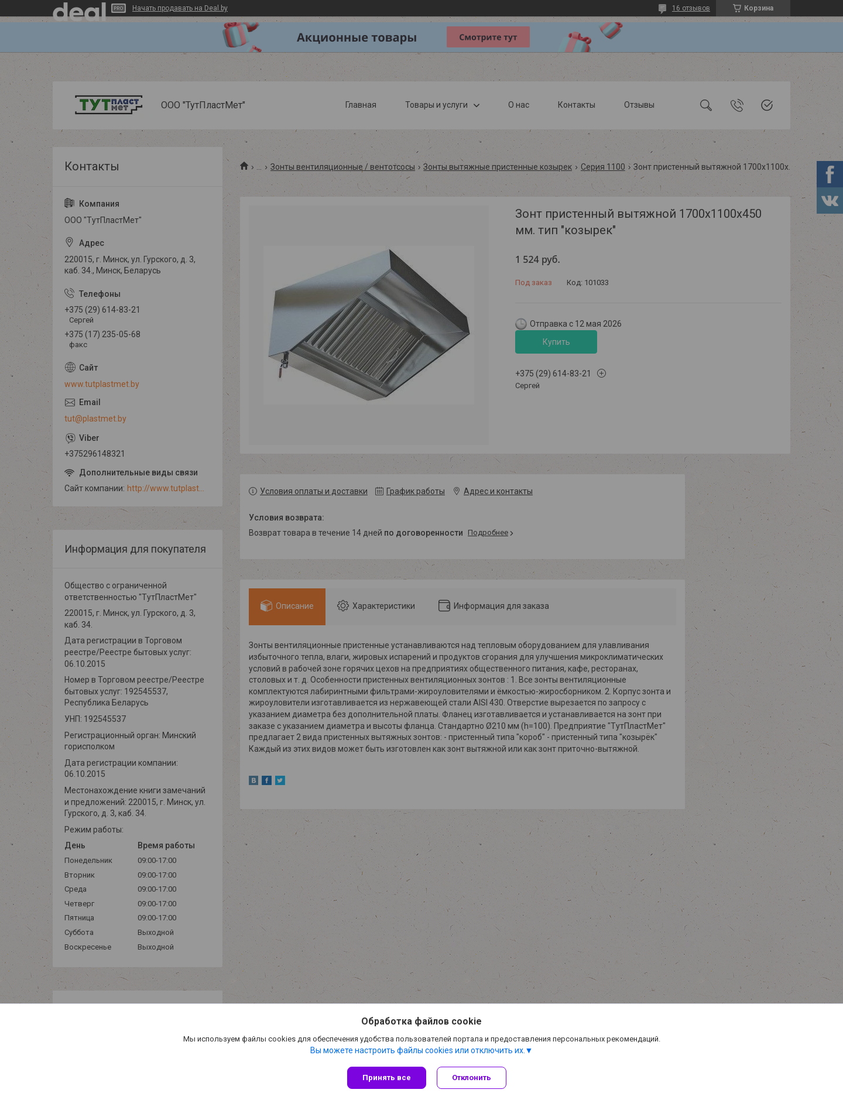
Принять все (386, 1077)
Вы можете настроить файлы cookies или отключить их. (417, 1051)
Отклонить (472, 1077)
